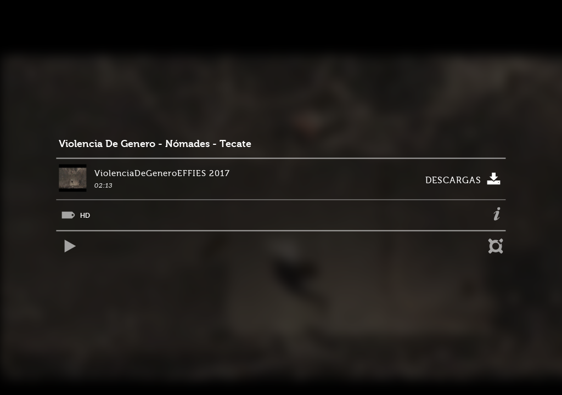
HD (85, 215)
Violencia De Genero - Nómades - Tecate (155, 144)
